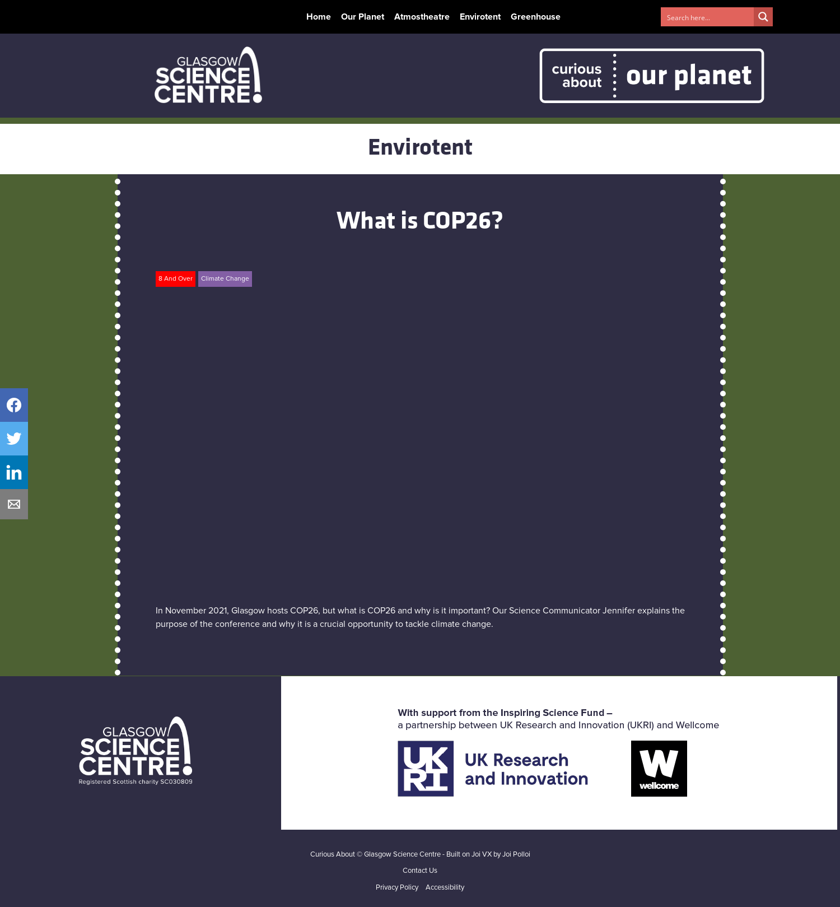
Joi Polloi (516, 854)
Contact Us (420, 871)
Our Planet (362, 16)
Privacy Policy (397, 887)
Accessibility (445, 887)
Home (318, 16)
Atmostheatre (422, 16)
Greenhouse (536, 16)
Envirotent (480, 16)
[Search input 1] (708, 17)
